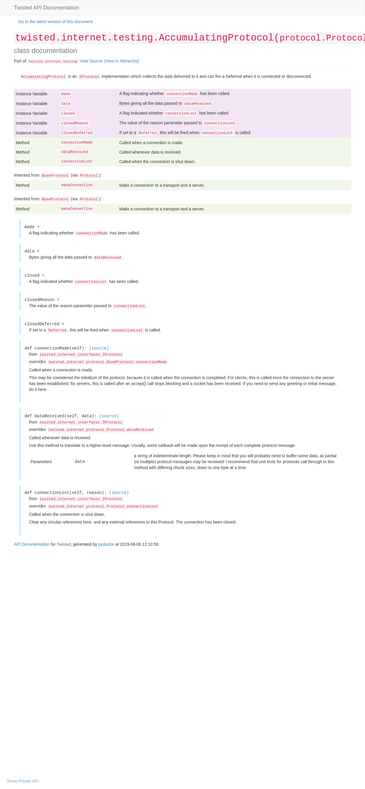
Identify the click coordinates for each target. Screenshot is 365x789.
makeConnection (77, 185)
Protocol (89, 176)
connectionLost (77, 162)
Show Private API (23, 781)
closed (68, 114)
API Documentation (32, 544)
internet (53, 61)
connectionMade (77, 143)
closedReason (74, 123)
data (65, 104)
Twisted (64, 544)
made (65, 94)
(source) (99, 348)
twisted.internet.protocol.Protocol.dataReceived (100, 430)
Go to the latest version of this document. (55, 21)
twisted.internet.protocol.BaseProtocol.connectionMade (107, 362)
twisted (35, 61)
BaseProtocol (55, 176)
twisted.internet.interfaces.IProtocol (81, 355)
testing (70, 61)
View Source (91, 61)
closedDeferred (77, 133)
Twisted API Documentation (46, 8)
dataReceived (74, 152)
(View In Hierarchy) (121, 61)
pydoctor (106, 544)
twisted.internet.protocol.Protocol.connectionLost (103, 507)
